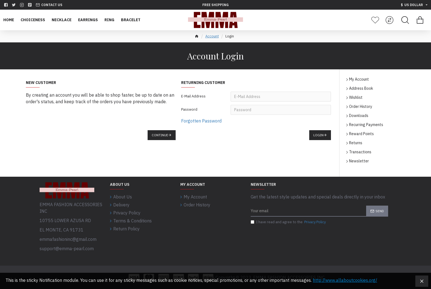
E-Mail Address (193, 96)
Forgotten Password (201, 121)
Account (212, 36)
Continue (160, 135)
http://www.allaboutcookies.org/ (345, 280)
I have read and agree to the (289, 222)
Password (189, 109)
